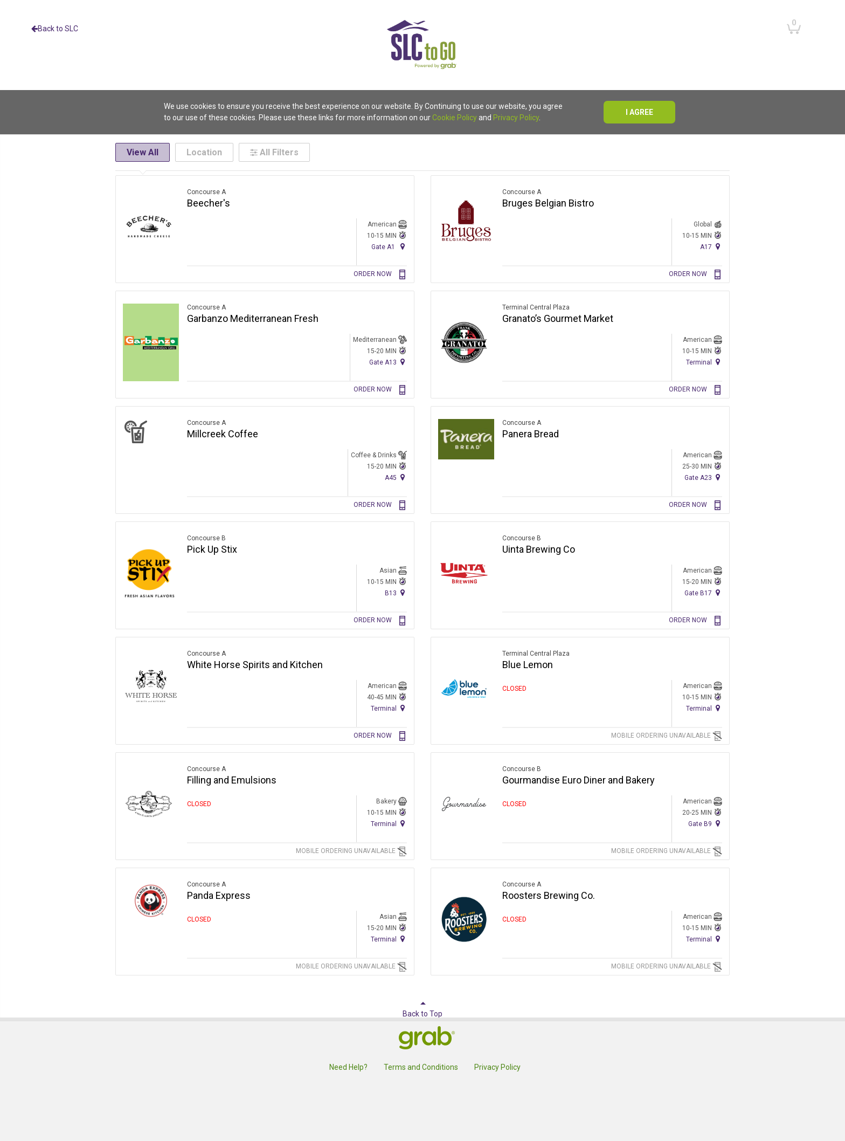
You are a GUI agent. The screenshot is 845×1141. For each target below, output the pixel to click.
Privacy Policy (516, 117)
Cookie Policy (454, 117)
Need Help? (348, 1067)
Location (204, 152)
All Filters (274, 152)
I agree (639, 112)
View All (142, 152)
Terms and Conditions (421, 1067)
